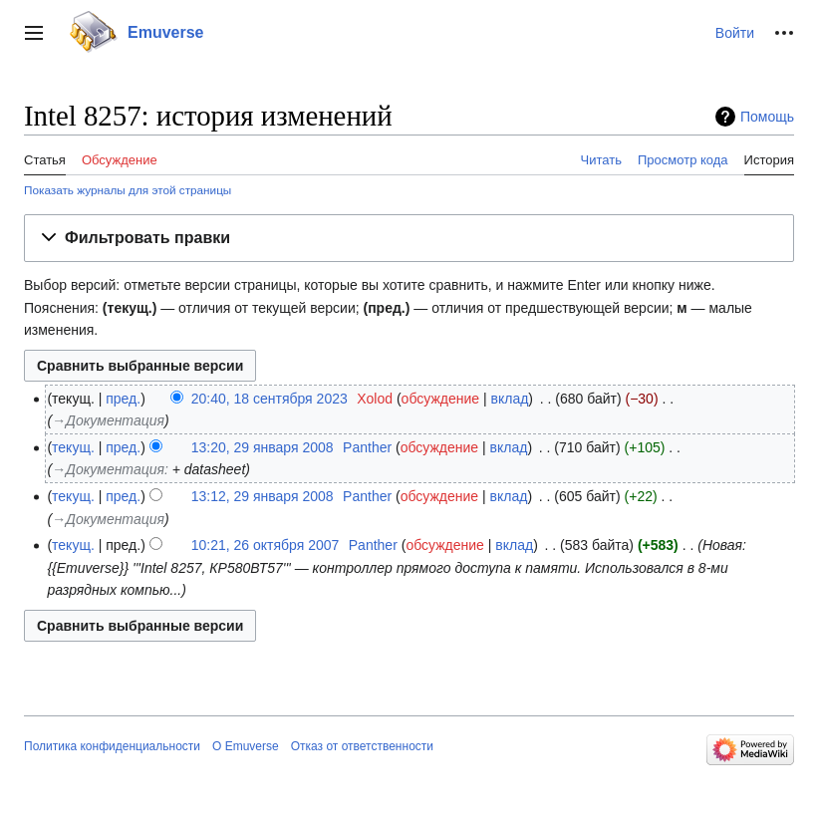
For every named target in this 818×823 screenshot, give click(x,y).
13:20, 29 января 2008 (262, 447)
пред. (123, 399)
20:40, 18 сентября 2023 (269, 399)
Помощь (767, 117)
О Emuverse (245, 746)
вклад (510, 399)
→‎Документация (108, 420)
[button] (34, 33)
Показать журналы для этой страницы (127, 189)
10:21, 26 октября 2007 (265, 545)
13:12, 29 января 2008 (262, 496)
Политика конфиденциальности (112, 746)
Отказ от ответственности (362, 746)
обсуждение (440, 399)
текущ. (73, 447)
